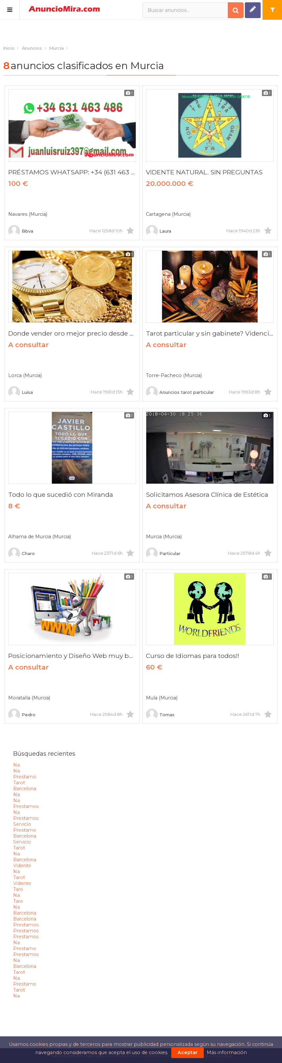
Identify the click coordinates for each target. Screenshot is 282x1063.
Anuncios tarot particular (180, 392)
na (16, 765)
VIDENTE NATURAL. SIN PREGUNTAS (204, 172)
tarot (19, 783)
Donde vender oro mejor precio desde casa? (72, 333)
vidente (22, 866)
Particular (163, 553)
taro (18, 889)
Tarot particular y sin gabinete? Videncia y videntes (210, 333)
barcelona (24, 789)
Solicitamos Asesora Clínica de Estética (207, 494)
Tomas (160, 715)
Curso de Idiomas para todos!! (192, 656)
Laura (158, 231)
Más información (227, 1052)
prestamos (25, 806)
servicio (22, 824)
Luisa (20, 392)
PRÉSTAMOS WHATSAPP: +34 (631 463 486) (72, 172)
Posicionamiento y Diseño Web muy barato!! (72, 656)
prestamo (24, 777)
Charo (21, 553)
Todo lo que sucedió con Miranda (60, 494)
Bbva (20, 231)
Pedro (21, 715)
